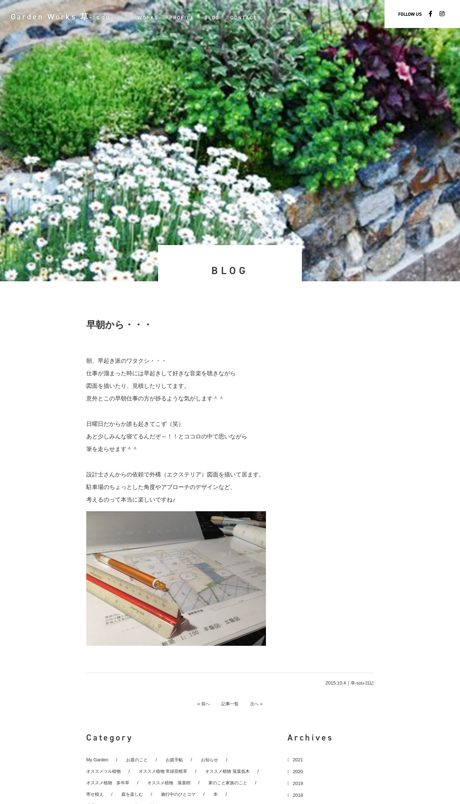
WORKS (159, 17)
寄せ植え (95, 794)
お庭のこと (138, 759)
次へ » (260, 703)
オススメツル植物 (105, 771)
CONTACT (255, 17)
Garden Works (70, 16)
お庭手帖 (177, 759)
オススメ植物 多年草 (109, 782)
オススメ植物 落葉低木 (236, 771)
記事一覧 (230, 703)
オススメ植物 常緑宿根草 (168, 771)
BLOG (223, 17)
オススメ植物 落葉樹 (174, 782)
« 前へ (199, 703)
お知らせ (214, 759)
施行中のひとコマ (183, 794)
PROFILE (192, 17)
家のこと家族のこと (237, 782)
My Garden (97, 759)
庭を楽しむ (134, 794)
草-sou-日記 (361, 683)
